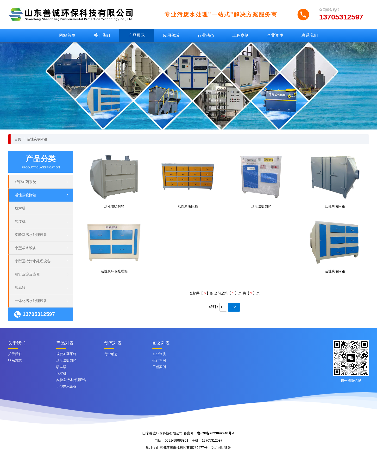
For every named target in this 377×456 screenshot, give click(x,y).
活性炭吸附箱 (37, 139)
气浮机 (20, 221)
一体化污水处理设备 (31, 301)
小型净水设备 (25, 248)
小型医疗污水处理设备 (33, 261)
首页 (17, 139)
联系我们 (310, 35)
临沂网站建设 (221, 448)
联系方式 (15, 360)
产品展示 (136, 35)
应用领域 (171, 35)
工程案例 (240, 35)
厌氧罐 (20, 287)
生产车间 (159, 360)
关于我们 (102, 35)
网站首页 (67, 35)
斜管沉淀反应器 (27, 274)
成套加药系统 (25, 182)
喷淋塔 (20, 208)
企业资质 (275, 35)
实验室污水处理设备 (31, 235)
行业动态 (206, 35)
